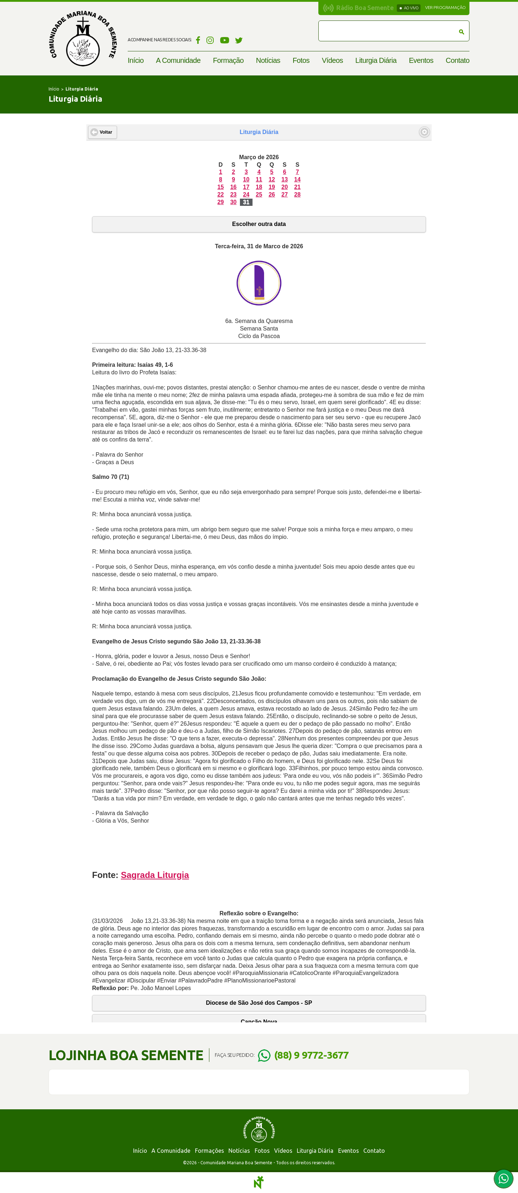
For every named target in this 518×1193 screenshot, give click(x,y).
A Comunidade (178, 60)
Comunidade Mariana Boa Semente (83, 38)
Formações (209, 1150)
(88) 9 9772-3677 (311, 1054)
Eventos (421, 60)
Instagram (210, 39)
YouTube (224, 39)
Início (136, 60)
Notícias (268, 60)
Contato (457, 60)
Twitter (239, 39)
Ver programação (445, 7)
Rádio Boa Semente (365, 7)
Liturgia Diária (375, 60)
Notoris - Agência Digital (259, 1182)
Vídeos (332, 60)
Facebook (197, 39)
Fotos (300, 60)
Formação (228, 60)
